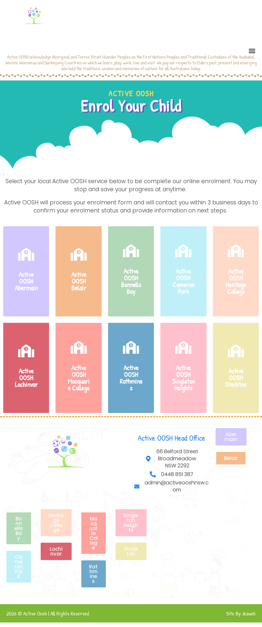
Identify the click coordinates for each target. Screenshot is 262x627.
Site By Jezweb (241, 613)
